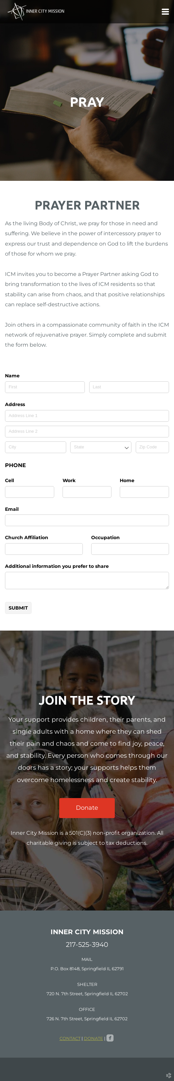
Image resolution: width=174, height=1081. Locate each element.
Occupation (105, 537)
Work (69, 480)
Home (127, 480)
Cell (9, 480)
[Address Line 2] (87, 431)
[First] (45, 387)
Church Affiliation (26, 537)
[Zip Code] (152, 447)
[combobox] (100, 447)
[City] (35, 447)
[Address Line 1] (87, 416)
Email (12, 509)
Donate (87, 807)
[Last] (129, 387)
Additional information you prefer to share (57, 566)
